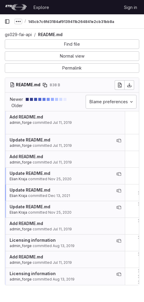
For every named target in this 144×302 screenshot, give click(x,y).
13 (140, 237)
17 (140, 282)
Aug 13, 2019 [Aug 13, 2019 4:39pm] (64, 246)
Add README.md (26, 116)
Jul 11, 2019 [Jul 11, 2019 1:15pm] (62, 145)
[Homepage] (16, 7)
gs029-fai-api (18, 34)
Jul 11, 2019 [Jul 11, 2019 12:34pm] (62, 122)
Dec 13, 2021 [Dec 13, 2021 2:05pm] (59, 195)
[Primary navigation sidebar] (7, 21)
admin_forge (21, 122)
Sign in (130, 7)
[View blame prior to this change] (118, 140)
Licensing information (33, 240)
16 (140, 276)
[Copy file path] (44, 85)
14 (140, 254)
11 (140, 204)
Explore (41, 7)
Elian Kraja (18, 179)
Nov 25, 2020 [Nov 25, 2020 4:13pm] (60, 179)
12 (140, 220)
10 (140, 192)
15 (140, 270)
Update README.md (30, 139)
